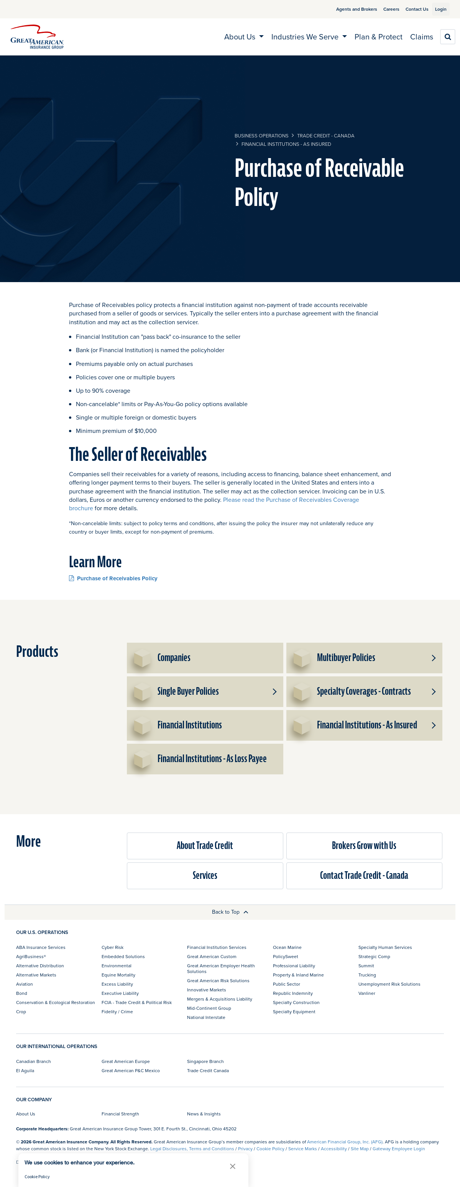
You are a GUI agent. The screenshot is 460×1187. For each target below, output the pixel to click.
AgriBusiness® (31, 956)
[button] (433, 658)
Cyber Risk (112, 947)
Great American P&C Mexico (131, 1070)
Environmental (116, 965)
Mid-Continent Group (209, 1008)
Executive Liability (120, 993)
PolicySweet (285, 956)
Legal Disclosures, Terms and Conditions (192, 1148)
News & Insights (204, 1113)
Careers (383, 9)
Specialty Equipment (294, 1011)
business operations (262, 135)
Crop (21, 1011)
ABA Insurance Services (41, 947)
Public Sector (286, 984)
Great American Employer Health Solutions (221, 968)
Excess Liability (117, 984)
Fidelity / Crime (117, 1011)
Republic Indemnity (293, 993)
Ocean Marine (287, 947)
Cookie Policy (270, 1148)
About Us (25, 1113)
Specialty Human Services (385, 947)
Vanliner (366, 993)
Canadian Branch (33, 1061)
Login (438, 9)
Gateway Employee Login (399, 1148)
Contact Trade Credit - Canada (364, 876)
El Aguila (25, 1070)
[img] (37, 36)
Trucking (367, 974)
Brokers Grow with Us (364, 846)
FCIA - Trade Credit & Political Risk (137, 1002)
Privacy (245, 1148)
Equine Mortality (118, 974)
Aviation (24, 984)
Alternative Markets (36, 974)
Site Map (360, 1148)
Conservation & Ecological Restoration (55, 1002)
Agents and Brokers (347, 9)
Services (205, 876)
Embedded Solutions (123, 956)
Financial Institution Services (216, 947)
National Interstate (206, 1017)
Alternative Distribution (40, 965)
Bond (21, 993)
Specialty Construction (296, 1002)
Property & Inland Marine (298, 974)
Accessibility (334, 1148)
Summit (366, 965)
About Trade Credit (205, 846)
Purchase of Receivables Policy (113, 578)
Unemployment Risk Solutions (389, 984)
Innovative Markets (206, 989)
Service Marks (302, 1148)
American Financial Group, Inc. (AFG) (345, 1141)
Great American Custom (212, 956)
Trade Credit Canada (208, 1070)
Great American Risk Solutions (218, 980)
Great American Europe (126, 1061)
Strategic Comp (374, 956)
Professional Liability (294, 965)
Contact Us (408, 9)
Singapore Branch (205, 1061)
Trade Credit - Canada (326, 135)
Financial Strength (120, 1113)
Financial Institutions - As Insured (286, 143)
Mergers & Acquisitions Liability (219, 999)
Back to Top (230, 912)
